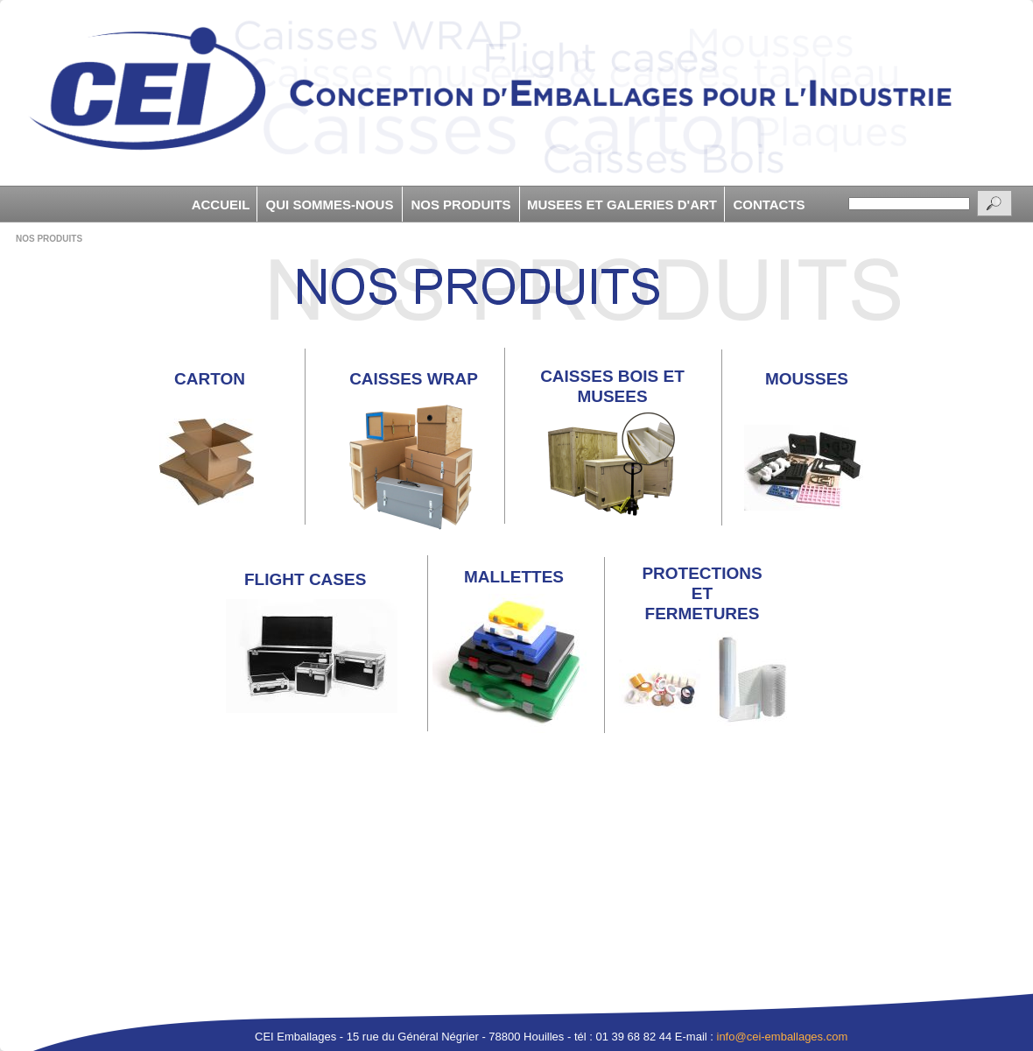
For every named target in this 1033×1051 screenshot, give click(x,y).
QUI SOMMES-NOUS (330, 204)
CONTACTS (769, 204)
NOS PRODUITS (460, 204)
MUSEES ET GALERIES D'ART (622, 204)
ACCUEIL (221, 204)
